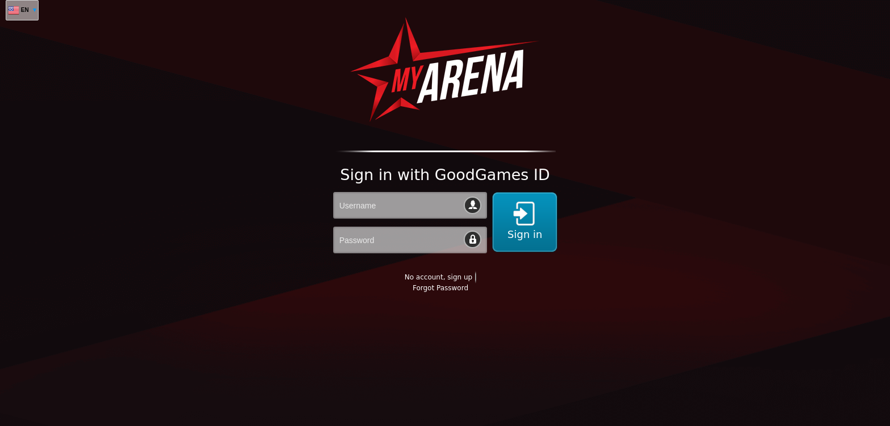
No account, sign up (438, 277)
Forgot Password (440, 288)
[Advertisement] (206, 398)
